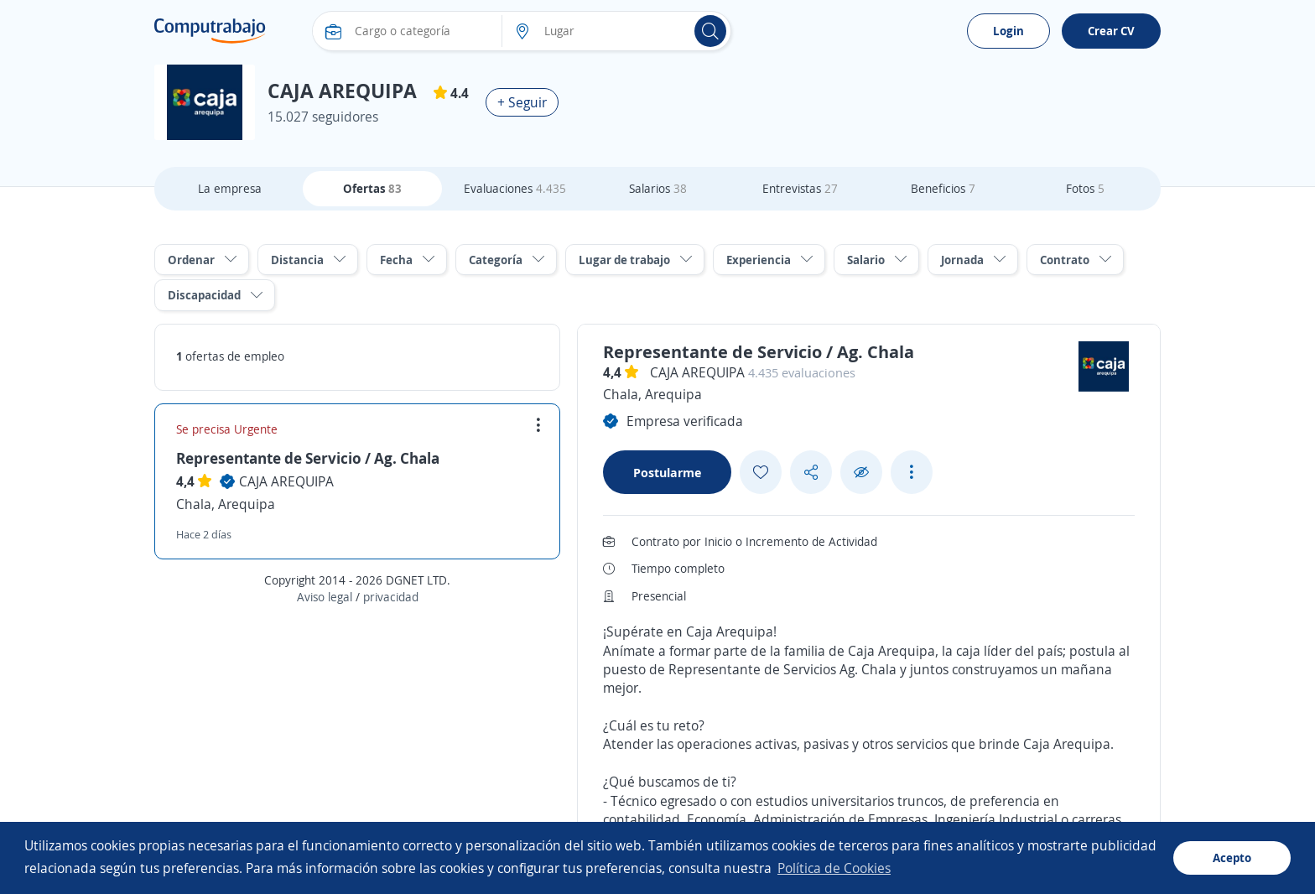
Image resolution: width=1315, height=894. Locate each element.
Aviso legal (324, 597)
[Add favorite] (761, 472)
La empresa (230, 188)
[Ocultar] (861, 472)
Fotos (1085, 188)
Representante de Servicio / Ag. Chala (307, 458)
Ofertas (372, 188)
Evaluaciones (515, 188)
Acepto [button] (1232, 857)
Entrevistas (800, 188)
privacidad (390, 597)
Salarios (658, 188)
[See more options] (911, 472)
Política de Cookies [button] (834, 868)
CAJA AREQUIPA (286, 481)
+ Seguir (522, 102)
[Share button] (811, 472)
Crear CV (1111, 31)
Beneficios (943, 188)
